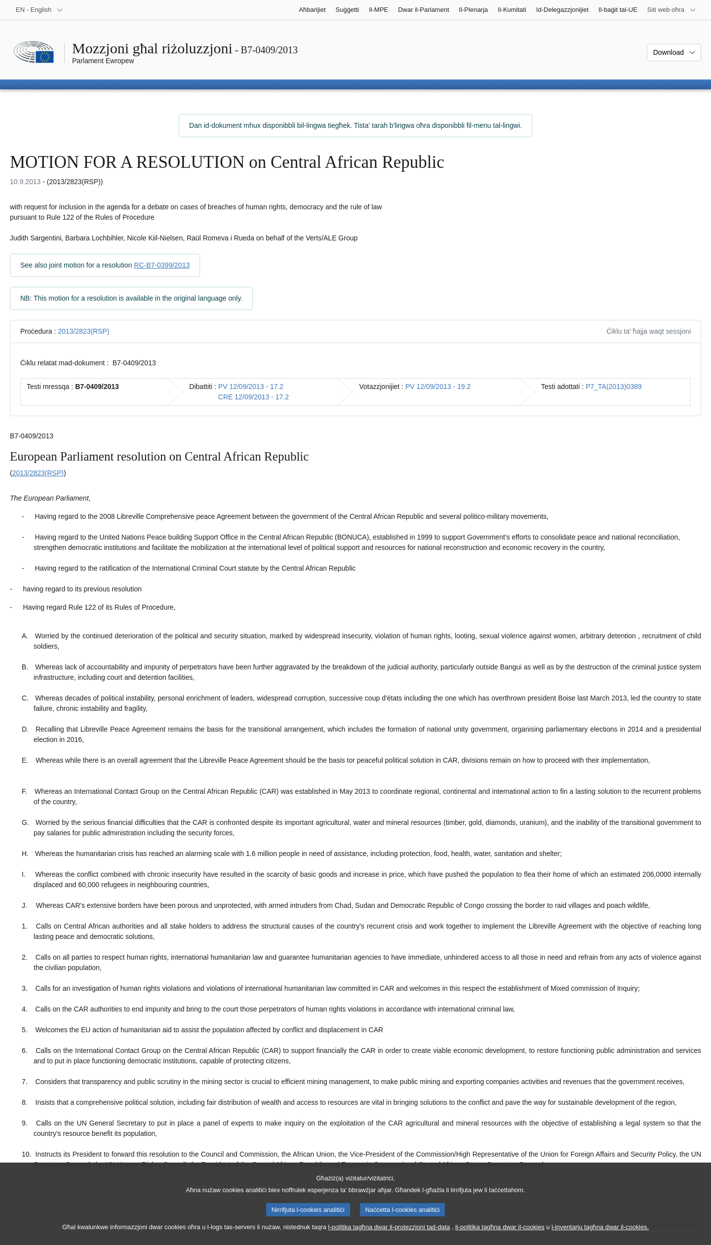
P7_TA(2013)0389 (613, 386)
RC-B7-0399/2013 (162, 265)
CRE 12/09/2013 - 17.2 (253, 397)
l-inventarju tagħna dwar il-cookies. (600, 1235)
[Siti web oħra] (671, 10)
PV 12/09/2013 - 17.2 (250, 386)
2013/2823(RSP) (83, 331)
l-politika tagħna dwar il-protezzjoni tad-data (389, 1235)
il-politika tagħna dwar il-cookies (500, 1235)
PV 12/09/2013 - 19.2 (438, 386)
